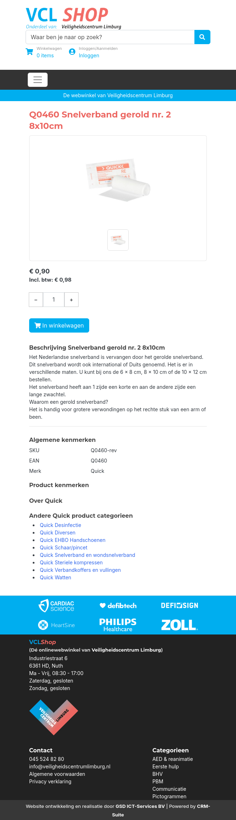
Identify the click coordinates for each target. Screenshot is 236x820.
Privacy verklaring (50, 781)
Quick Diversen (57, 532)
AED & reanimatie (172, 759)
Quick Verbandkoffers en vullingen (80, 570)
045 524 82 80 (46, 759)
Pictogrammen (169, 796)
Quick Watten (55, 577)
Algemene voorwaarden (57, 774)
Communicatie (169, 789)
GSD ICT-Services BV (140, 806)
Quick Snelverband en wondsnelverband (87, 555)
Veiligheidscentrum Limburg (126, 650)
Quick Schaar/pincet (63, 547)
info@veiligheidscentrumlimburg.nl (70, 766)
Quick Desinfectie (60, 525)
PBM (157, 781)
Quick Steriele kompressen (71, 562)
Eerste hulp (165, 766)
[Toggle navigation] (38, 80)
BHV (157, 774)
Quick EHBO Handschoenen (73, 540)
